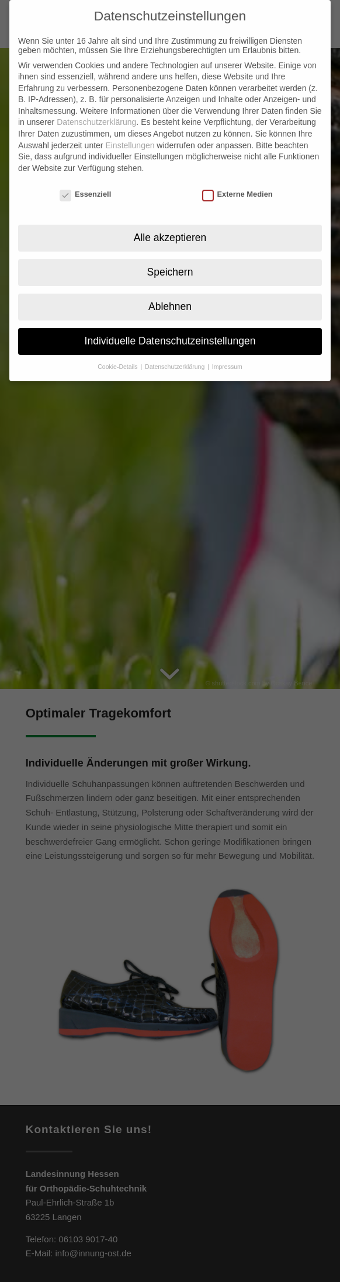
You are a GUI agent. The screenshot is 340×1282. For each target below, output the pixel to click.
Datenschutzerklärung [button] (175, 353)
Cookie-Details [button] (118, 353)
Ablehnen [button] (170, 293)
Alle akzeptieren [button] (170, 225)
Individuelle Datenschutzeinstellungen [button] (170, 328)
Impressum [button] (227, 353)
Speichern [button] (170, 259)
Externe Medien (237, 180)
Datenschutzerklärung (96, 109)
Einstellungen (129, 132)
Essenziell (85, 180)
